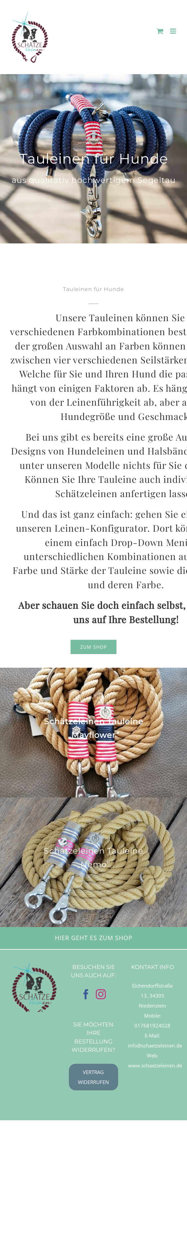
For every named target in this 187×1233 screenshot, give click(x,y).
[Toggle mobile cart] (160, 31)
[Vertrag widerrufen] (93, 1077)
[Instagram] (101, 994)
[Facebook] (86, 994)
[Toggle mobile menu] (173, 31)
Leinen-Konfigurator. (102, 528)
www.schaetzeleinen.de (155, 1065)
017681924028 (152, 1025)
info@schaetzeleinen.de (155, 1045)
